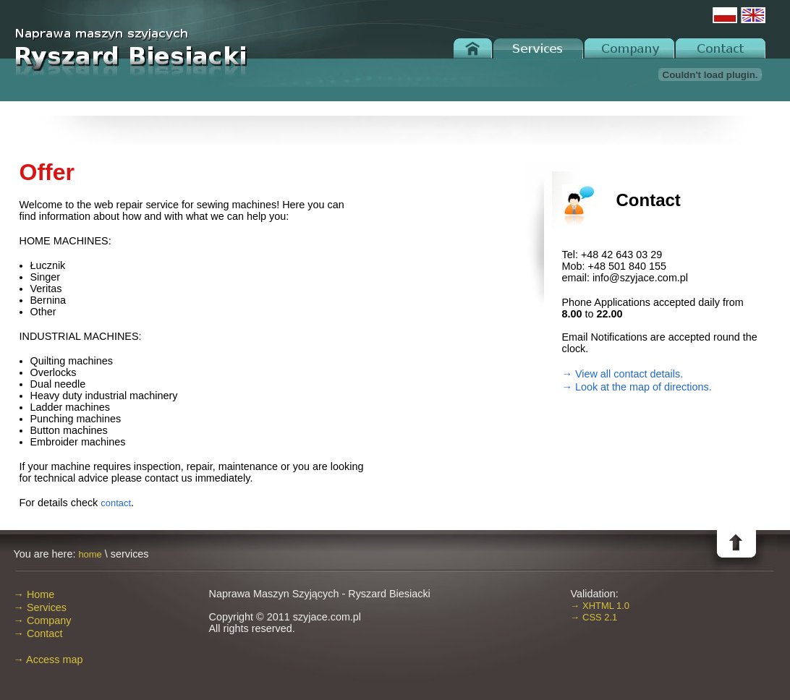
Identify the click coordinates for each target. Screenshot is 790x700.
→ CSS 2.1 (594, 617)
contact (116, 503)
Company (629, 48)
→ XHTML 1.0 (600, 605)
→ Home (34, 594)
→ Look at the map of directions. (637, 387)
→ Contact (38, 633)
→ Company (43, 620)
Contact (720, 48)
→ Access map (48, 659)
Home (473, 48)
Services (538, 48)
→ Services (40, 607)
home (89, 554)
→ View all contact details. (623, 374)
